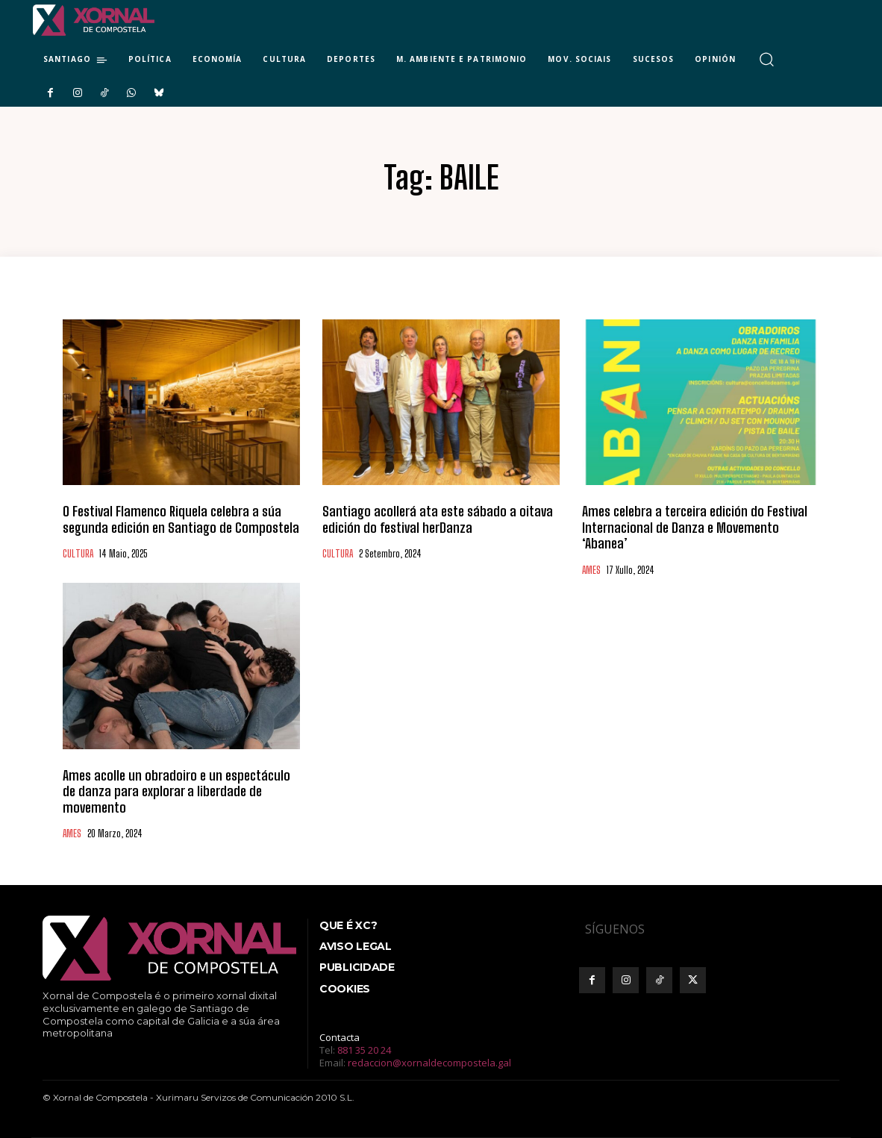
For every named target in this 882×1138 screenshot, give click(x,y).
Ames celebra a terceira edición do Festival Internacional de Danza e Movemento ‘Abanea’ (694, 527)
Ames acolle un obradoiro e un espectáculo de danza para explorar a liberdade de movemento (176, 791)
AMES (591, 570)
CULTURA (78, 554)
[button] (766, 59)
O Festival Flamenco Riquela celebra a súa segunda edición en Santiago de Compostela (181, 519)
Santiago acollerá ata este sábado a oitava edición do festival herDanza (437, 519)
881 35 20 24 (364, 1050)
